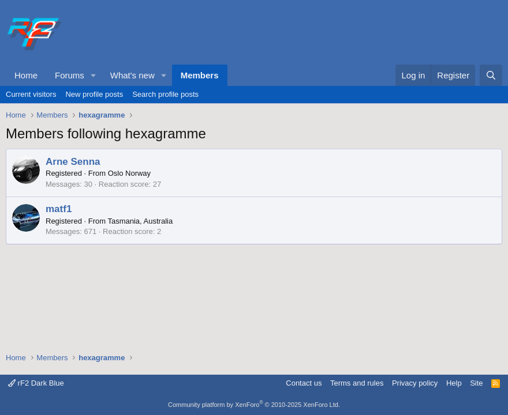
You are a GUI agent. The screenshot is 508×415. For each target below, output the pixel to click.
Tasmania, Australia (140, 221)
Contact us (304, 383)
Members (200, 75)
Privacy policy (415, 383)
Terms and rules (356, 383)
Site (476, 383)
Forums (69, 75)
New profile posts (94, 94)
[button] (93, 75)
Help (454, 383)
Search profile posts (165, 94)
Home (26, 75)
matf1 (59, 208)
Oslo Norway (129, 173)
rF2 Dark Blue (36, 383)
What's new (132, 75)
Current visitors (31, 94)
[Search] (491, 75)
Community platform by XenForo (254, 404)
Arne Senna (73, 161)
